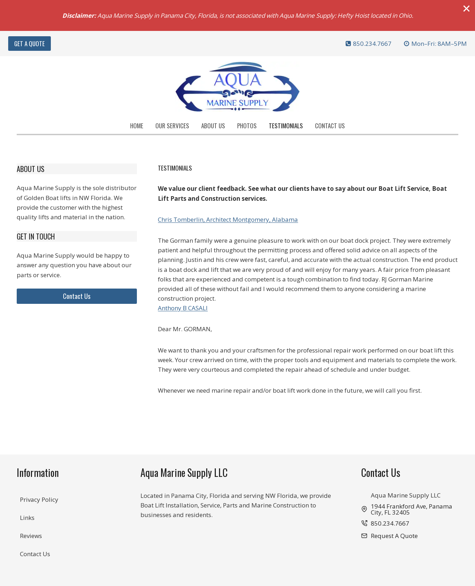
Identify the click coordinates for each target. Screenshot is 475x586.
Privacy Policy (39, 499)
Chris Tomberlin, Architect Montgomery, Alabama (228, 219)
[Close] (466, 8)
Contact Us (330, 125)
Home (136, 125)
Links (27, 518)
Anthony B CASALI (183, 308)
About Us (213, 125)
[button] (389, 535)
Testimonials (286, 125)
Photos (247, 125)
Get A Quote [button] (29, 43)
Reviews (31, 536)
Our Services (172, 125)
